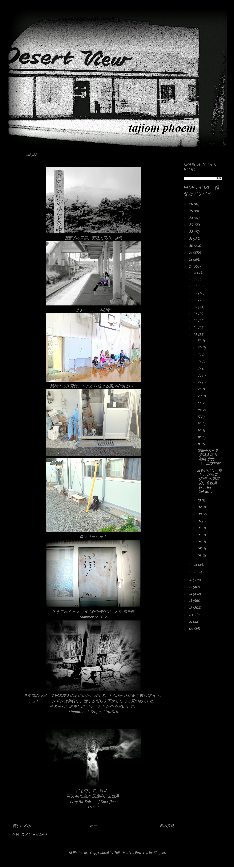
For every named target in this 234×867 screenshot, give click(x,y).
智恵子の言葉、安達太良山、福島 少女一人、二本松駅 (209, 457)
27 (200, 368)
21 (191, 239)
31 (200, 341)
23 (191, 225)
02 (195, 564)
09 (195, 293)
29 (200, 355)
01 (200, 556)
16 (200, 424)
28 (200, 361)
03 (195, 335)
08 (195, 300)
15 (191, 587)
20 (191, 245)
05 (195, 321)
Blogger (159, 853)
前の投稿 (167, 826)
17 (191, 266)
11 (195, 279)
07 (195, 307)
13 (200, 438)
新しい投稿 (22, 826)
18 (191, 259)
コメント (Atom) (34, 834)
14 (200, 431)
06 (195, 314)
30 (200, 348)
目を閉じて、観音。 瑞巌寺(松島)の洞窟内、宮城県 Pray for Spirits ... (209, 480)
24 (191, 218)
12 (195, 272)
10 (195, 286)
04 (195, 328)
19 (191, 252)
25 (191, 211)
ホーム (95, 826)
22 (191, 232)
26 (191, 204)
